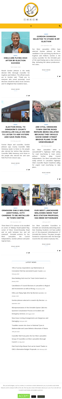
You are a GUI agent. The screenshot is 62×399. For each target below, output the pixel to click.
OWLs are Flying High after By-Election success (15, 60)
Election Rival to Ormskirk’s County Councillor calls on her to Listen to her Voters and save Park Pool (16, 132)
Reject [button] (33, 396)
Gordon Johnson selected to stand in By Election (46, 39)
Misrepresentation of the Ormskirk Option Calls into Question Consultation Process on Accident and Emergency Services (29, 311)
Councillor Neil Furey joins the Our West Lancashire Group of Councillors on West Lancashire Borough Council (29, 339)
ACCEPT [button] (24, 396)
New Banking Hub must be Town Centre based (28, 278)
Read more (15, 89)
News (15, 55)
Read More (41, 396)
